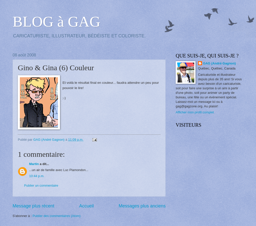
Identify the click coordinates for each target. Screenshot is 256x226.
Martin (34, 164)
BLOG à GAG (56, 21)
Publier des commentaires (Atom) (57, 216)
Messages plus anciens (142, 205)
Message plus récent (33, 205)
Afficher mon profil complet (195, 112)
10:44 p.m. (36, 176)
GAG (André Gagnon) (219, 63)
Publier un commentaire (41, 185)
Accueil (86, 205)
